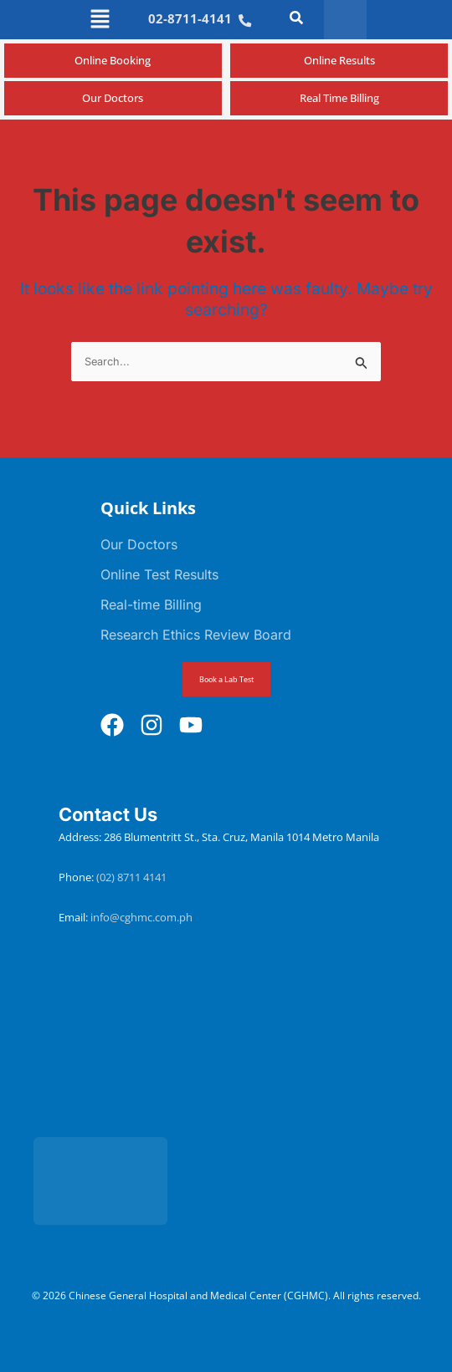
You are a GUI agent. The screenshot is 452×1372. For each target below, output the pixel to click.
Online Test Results (159, 574)
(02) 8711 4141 (132, 877)
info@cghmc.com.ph (141, 917)
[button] (100, 19)
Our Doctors (138, 544)
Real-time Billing (151, 604)
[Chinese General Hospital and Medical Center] (226, 1049)
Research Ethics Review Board (195, 634)
